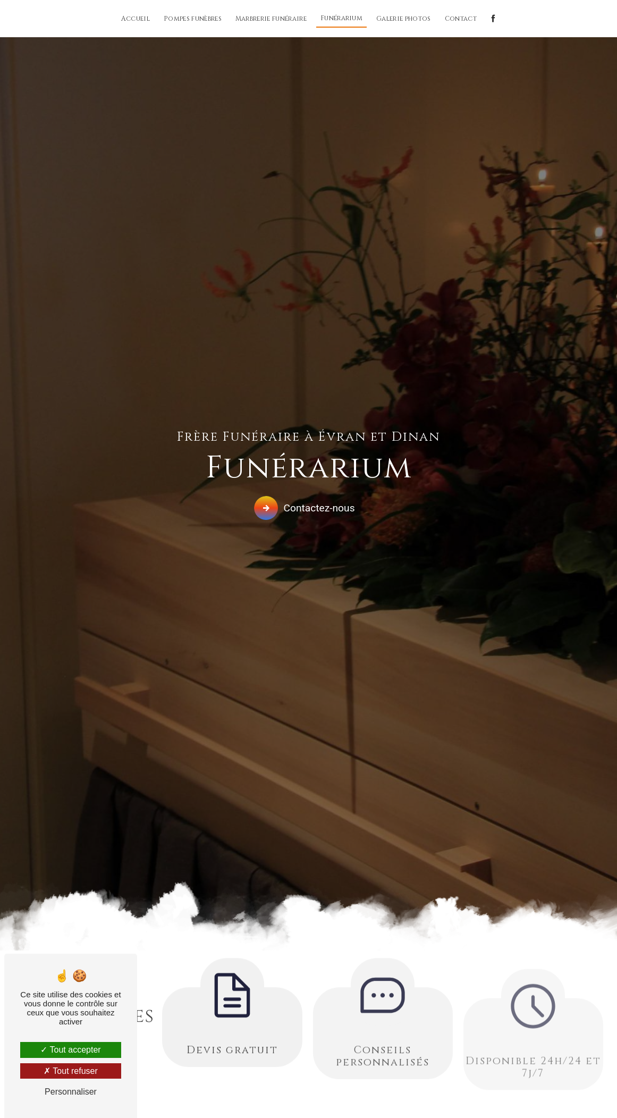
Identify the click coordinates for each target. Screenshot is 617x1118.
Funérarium (341, 18)
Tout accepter (70, 1049)
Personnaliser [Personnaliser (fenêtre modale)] (71, 1091)
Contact (461, 18)
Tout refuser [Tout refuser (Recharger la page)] (71, 1070)
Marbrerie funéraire (271, 18)
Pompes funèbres (193, 18)
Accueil (135, 18)
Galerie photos (403, 18)
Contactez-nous (305, 508)
